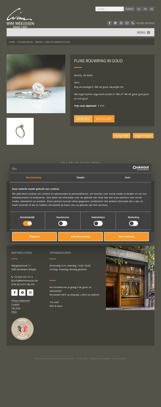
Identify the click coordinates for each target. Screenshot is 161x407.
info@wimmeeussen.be (26, 325)
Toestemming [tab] (33, 177)
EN (151, 9)
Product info (81, 403)
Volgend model (143, 135)
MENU (144, 33)
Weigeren (34, 236)
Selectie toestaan (80, 236)
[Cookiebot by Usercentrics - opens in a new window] (135, 168)
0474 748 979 (27, 329)
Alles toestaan (127, 236)
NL (139, 9)
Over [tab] (127, 177)
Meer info (83, 119)
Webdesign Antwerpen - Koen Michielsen (108, 403)
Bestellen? (104, 119)
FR (145, 9)
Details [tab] (80, 177)
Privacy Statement (20, 345)
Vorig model (121, 135)
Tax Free (15, 353)
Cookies (15, 349)
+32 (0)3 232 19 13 (142, 23)
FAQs (14, 356)
